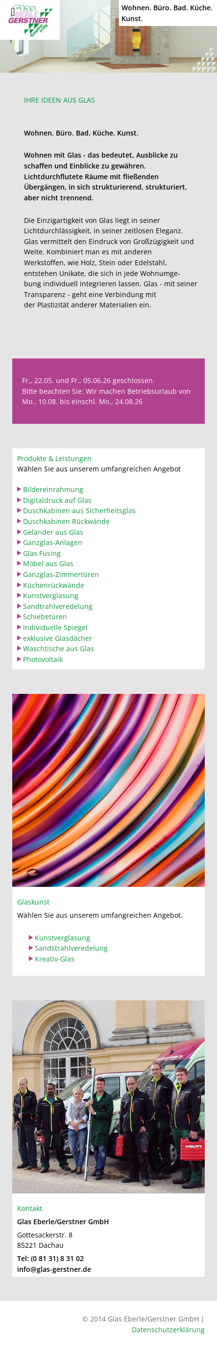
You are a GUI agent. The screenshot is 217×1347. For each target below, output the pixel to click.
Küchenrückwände (53, 585)
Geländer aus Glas (53, 532)
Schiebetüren (45, 616)
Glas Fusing (42, 553)
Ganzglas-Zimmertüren (61, 574)
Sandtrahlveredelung (58, 606)
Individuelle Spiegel (55, 627)
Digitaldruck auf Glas (57, 500)
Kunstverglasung (50, 595)
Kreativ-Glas (54, 958)
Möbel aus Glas (48, 563)
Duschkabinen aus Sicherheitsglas (79, 510)
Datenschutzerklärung (168, 1329)
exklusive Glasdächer (57, 638)
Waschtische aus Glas (58, 648)
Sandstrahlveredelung (71, 948)
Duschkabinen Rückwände (66, 521)
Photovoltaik (43, 659)
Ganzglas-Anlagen (52, 542)
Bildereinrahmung (53, 489)
